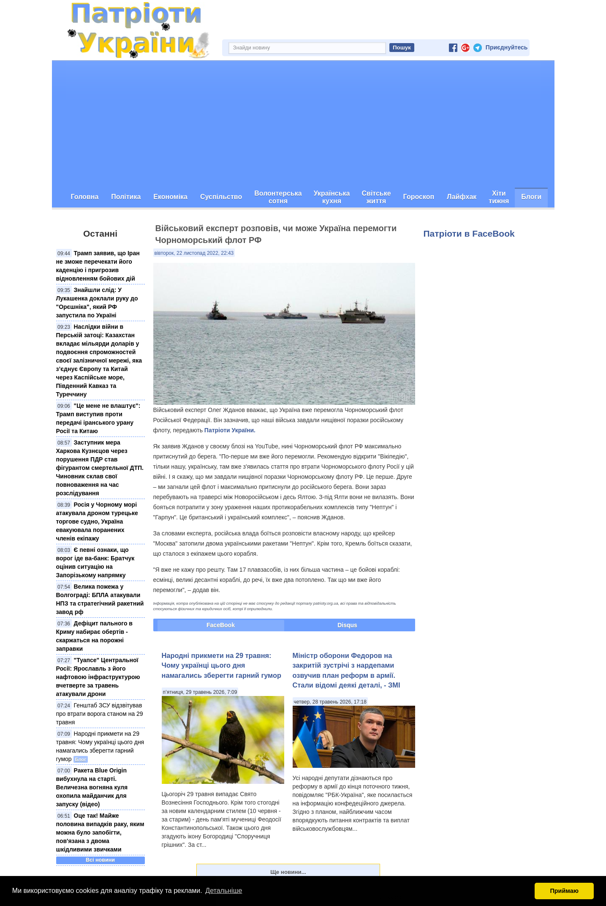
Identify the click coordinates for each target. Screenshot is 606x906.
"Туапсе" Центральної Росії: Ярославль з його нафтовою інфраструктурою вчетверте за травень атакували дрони (98, 677)
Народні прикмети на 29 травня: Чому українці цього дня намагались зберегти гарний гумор (222, 665)
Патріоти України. (229, 430)
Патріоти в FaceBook (469, 233)
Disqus (347, 625)
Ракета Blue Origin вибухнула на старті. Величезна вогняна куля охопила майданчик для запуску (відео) (92, 787)
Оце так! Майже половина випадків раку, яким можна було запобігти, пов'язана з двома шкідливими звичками (100, 832)
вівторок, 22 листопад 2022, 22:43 (194, 253)
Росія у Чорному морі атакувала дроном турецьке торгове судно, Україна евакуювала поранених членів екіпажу (97, 521)
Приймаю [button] (564, 890)
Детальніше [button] (223, 890)
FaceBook (221, 625)
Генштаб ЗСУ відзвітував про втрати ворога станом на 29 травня (99, 714)
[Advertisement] (303, 124)
